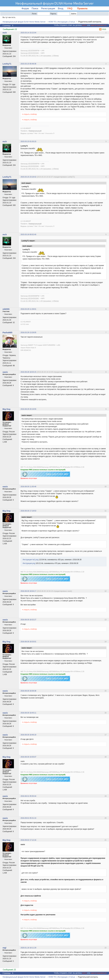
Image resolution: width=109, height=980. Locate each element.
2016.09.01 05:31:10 (28, 818)
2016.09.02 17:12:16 (28, 840)
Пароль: (53, 14)
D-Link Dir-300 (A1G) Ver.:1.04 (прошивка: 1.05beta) (40, 55)
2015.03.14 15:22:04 (28, 33)
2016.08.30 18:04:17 (28, 591)
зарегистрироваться (98, 25)
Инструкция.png (29, 563)
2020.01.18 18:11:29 (28, 948)
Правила (82, 8)
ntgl (4, 948)
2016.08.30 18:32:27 (28, 620)
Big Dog (6, 409)
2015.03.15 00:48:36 (28, 64)
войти (84, 25)
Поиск (35, 8)
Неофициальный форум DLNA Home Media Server (54, 3)
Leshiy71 (7, 64)
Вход (60, 8)
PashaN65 (7, 332)
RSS (104, 29)
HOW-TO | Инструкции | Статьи (61, 22)
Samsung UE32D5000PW (30, 50)
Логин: (34, 14)
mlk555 (6, 309)
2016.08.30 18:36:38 (28, 691)
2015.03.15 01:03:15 (28, 142)
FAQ (70, 8)
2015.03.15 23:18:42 (28, 177)
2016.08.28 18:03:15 (28, 372)
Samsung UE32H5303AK (30, 53)
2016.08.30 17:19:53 (28, 511)
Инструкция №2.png (30, 560)
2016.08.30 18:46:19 (28, 735)
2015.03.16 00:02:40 (28, 235)
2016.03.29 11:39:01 (28, 309)
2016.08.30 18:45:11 (28, 713)
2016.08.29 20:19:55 (28, 409)
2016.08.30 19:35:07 (28, 757)
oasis (5, 372)
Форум (25, 8)
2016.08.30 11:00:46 (28, 487)
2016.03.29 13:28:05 (28, 333)
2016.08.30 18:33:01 (28, 642)
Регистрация (48, 8)
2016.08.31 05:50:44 (28, 796)
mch (5, 33)
